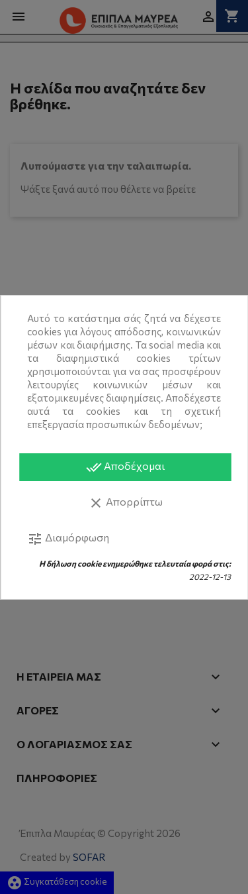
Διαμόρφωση (68, 539)
